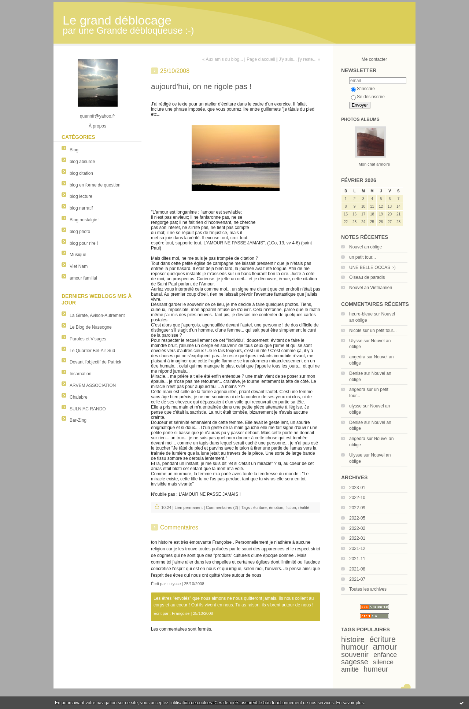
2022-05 (357, 518)
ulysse (355, 406)
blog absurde (82, 161)
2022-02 (357, 528)
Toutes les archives (368, 589)
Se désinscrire (368, 96)
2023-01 (357, 487)
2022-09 (357, 507)
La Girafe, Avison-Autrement (97, 315)
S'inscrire (363, 88)
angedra (357, 356)
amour (385, 646)
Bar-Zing (78, 420)
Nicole (355, 330)
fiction (290, 507)
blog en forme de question (95, 185)
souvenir (355, 654)
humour (354, 646)
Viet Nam (79, 266)
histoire (353, 639)
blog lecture (81, 196)
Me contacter (374, 59)
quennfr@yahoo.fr (97, 116)
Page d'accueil (261, 59)
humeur (375, 669)
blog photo (80, 231)
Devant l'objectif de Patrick (95, 362)
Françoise (180, 613)
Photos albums (360, 119)
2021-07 (357, 579)
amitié (350, 669)
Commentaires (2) (222, 507)
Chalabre (79, 397)
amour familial (83, 278)
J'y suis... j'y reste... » (299, 59)
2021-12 (357, 548)
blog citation (81, 173)
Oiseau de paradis (367, 277)
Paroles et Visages (88, 338)
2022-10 (357, 497)
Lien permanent (189, 507)
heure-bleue (361, 314)
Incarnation (80, 373)
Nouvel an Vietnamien (370, 287)
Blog (74, 149)
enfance (385, 654)
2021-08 (357, 569)
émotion (276, 507)
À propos (97, 126)
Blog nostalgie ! (85, 219)
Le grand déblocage (117, 20)
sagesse (354, 662)
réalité (303, 507)
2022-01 (357, 538)
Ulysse (355, 340)
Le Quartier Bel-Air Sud (92, 350)
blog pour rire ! (84, 243)
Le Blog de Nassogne (91, 327)
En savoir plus (349, 702)
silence (383, 662)
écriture (382, 639)
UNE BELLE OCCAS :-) (372, 267)
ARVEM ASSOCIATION (93, 385)
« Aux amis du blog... (222, 59)
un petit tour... (362, 257)
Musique (78, 254)
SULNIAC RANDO (88, 408)
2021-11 (357, 558)
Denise (356, 373)
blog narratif (81, 208)
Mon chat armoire (374, 164)
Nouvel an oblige (365, 247)
